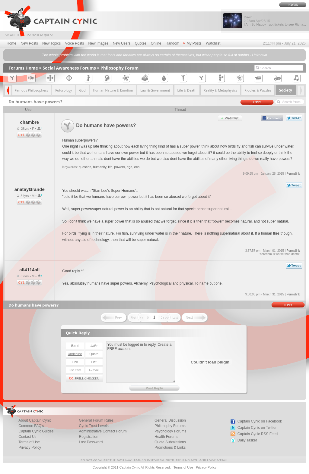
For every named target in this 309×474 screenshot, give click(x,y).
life (110, 167)
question (85, 167)
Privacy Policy (29, 447)
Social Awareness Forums (69, 68)
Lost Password (91, 442)
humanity (99, 167)
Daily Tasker (247, 440)
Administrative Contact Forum (103, 431)
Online (156, 43)
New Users (122, 43)
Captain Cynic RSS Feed (257, 434)
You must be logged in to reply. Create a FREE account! (140, 362)
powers (119, 167)
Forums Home (23, 68)
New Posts (29, 43)
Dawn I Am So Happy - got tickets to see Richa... (275, 20)
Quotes (141, 43)
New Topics (51, 43)
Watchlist (213, 43)
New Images (98, 43)
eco (137, 167)
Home (11, 43)
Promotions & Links (170, 447)
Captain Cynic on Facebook (259, 421)
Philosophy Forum (119, 68)
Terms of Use (183, 467)
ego (129, 167)
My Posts (192, 43)
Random (172, 43)
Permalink (293, 173)
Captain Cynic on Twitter (257, 428)
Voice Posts (74, 43)
